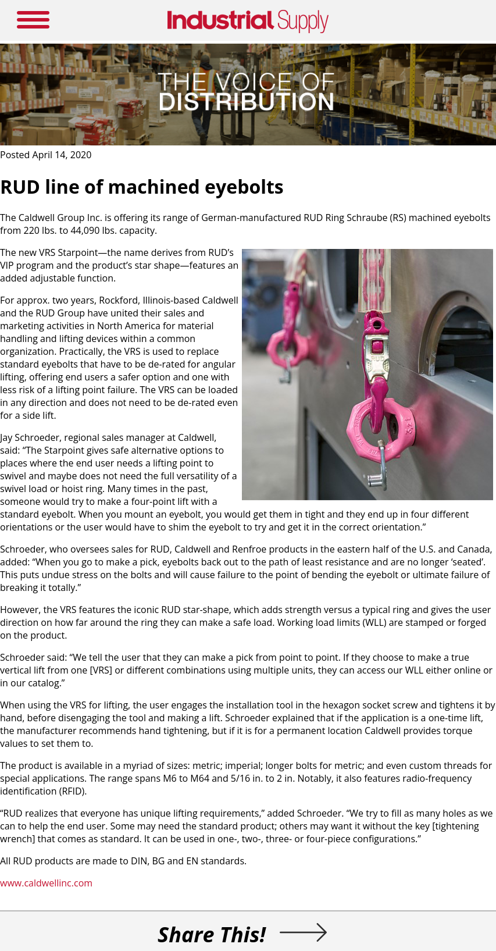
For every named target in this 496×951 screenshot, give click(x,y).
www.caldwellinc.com (46, 883)
